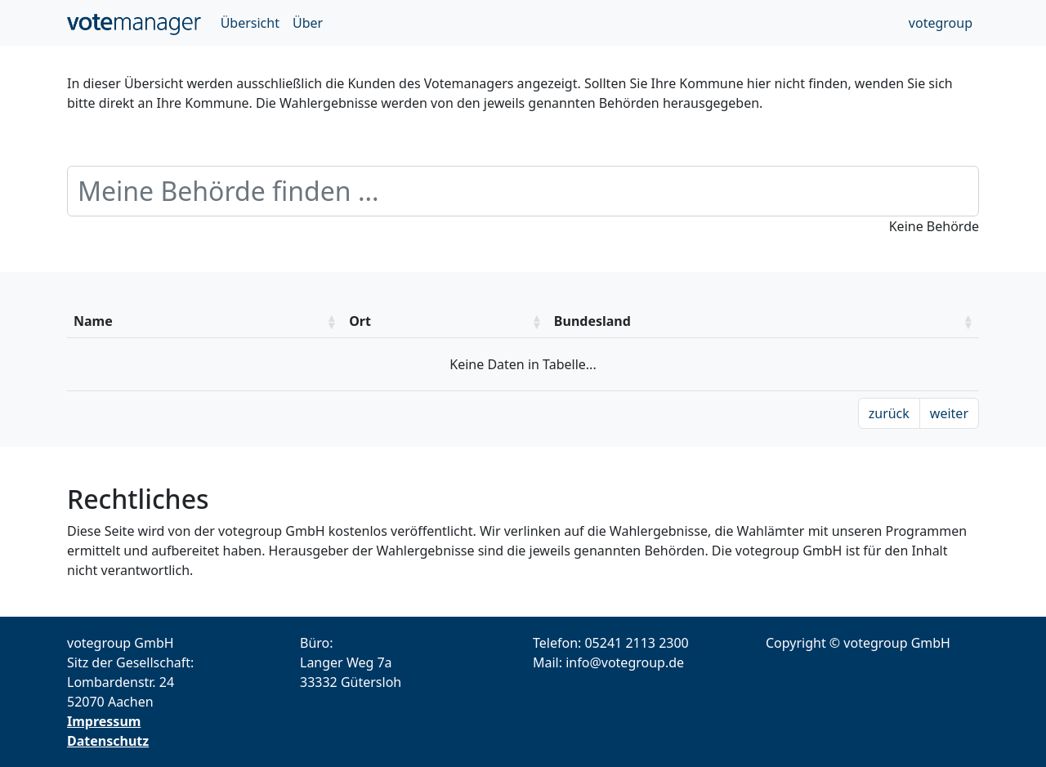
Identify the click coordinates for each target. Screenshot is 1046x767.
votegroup (940, 23)
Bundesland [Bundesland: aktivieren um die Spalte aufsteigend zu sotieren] (592, 321)
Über (308, 23)
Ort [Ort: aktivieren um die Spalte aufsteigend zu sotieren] (360, 321)
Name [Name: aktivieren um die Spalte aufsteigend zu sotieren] (93, 321)
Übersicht (250, 23)
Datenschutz (108, 741)
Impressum (104, 721)
